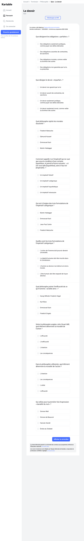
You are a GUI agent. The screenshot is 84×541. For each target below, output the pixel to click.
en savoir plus (45, 446)
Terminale (34, 2)
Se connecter (9, 26)
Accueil (7, 10)
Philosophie (44, 2)
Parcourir (8, 16)
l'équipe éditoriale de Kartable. (52, 27)
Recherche (8, 21)
